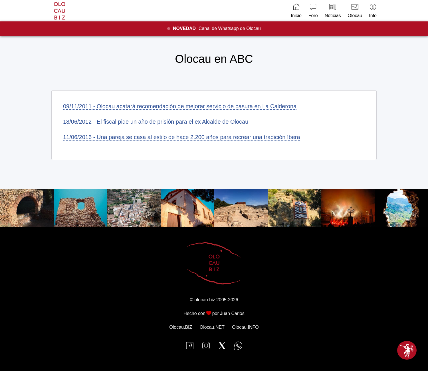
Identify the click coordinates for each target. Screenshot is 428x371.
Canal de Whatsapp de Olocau (217, 28)
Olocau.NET (212, 327)
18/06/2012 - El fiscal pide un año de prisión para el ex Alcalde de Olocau (155, 122)
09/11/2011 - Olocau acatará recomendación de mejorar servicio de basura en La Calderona (179, 106)
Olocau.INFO (245, 327)
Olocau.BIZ (180, 327)
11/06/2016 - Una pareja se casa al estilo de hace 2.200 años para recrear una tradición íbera (181, 137)
